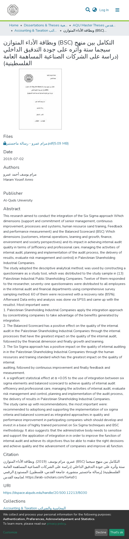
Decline (101, 532)
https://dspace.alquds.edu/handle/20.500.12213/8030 (45, 492)
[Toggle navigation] (117, 10)
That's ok (116, 532)
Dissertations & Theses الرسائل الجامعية (45, 25)
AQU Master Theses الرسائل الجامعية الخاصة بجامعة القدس (94, 25)
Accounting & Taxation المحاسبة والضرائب (36, 30)
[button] (94, 10)
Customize (10, 532)
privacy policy (56, 524)
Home (14, 25)
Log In (104, 10)
